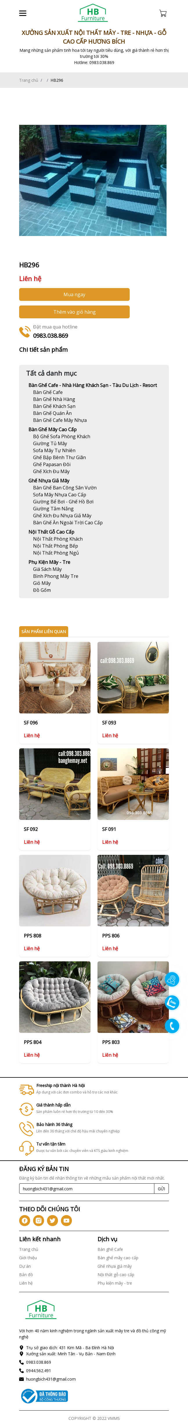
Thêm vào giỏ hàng (74, 312)
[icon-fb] (24, 1220)
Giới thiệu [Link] (28, 1257)
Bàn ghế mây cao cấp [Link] (52, 429)
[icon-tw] (52, 1220)
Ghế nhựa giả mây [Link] (48, 480)
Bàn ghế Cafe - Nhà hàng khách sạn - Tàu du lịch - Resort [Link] (92, 385)
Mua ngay (74, 294)
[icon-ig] (38, 1220)
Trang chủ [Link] (28, 80)
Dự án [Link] (25, 1266)
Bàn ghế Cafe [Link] (110, 1249)
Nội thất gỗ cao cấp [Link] (51, 532)
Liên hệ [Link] (26, 1283)
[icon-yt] (66, 1220)
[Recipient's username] (86, 1188)
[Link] (93, 13)
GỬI (161, 1188)
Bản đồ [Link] (26, 1274)
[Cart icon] (164, 13)
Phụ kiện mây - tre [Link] (49, 562)
